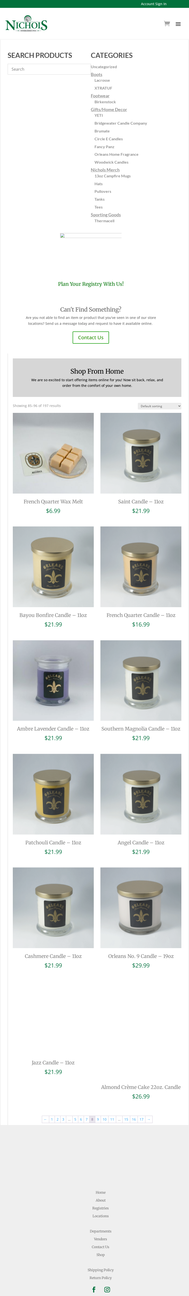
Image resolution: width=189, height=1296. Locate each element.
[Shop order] (159, 406)
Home (101, 1164)
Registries (100, 1180)
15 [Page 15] (126, 1091)
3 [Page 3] (63, 1091)
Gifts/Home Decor (109, 109)
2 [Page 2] (58, 1091)
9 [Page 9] (98, 1091)
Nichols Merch (105, 169)
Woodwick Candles (111, 162)
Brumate (102, 131)
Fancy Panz (104, 146)
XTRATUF (103, 88)
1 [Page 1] (52, 1091)
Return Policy (101, 1249)
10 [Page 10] (105, 1091)
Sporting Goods (106, 214)
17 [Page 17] (141, 1091)
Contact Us (91, 337)
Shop (100, 1226)
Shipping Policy (101, 1242)
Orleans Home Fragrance (116, 154)
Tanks (99, 199)
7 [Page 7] (87, 1091)
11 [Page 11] (112, 1091)
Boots (96, 74)
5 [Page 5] (75, 1091)
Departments (100, 1203)
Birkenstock (105, 101)
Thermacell (104, 220)
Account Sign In (154, 3)
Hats (98, 183)
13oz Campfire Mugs (112, 175)
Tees (98, 207)
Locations (101, 1188)
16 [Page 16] (134, 1091)
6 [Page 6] (81, 1091)
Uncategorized (104, 66)
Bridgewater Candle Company (120, 123)
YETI (98, 115)
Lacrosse (102, 80)
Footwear (100, 95)
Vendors (100, 1211)
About (101, 1172)
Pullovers (102, 191)
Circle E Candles (108, 138)
